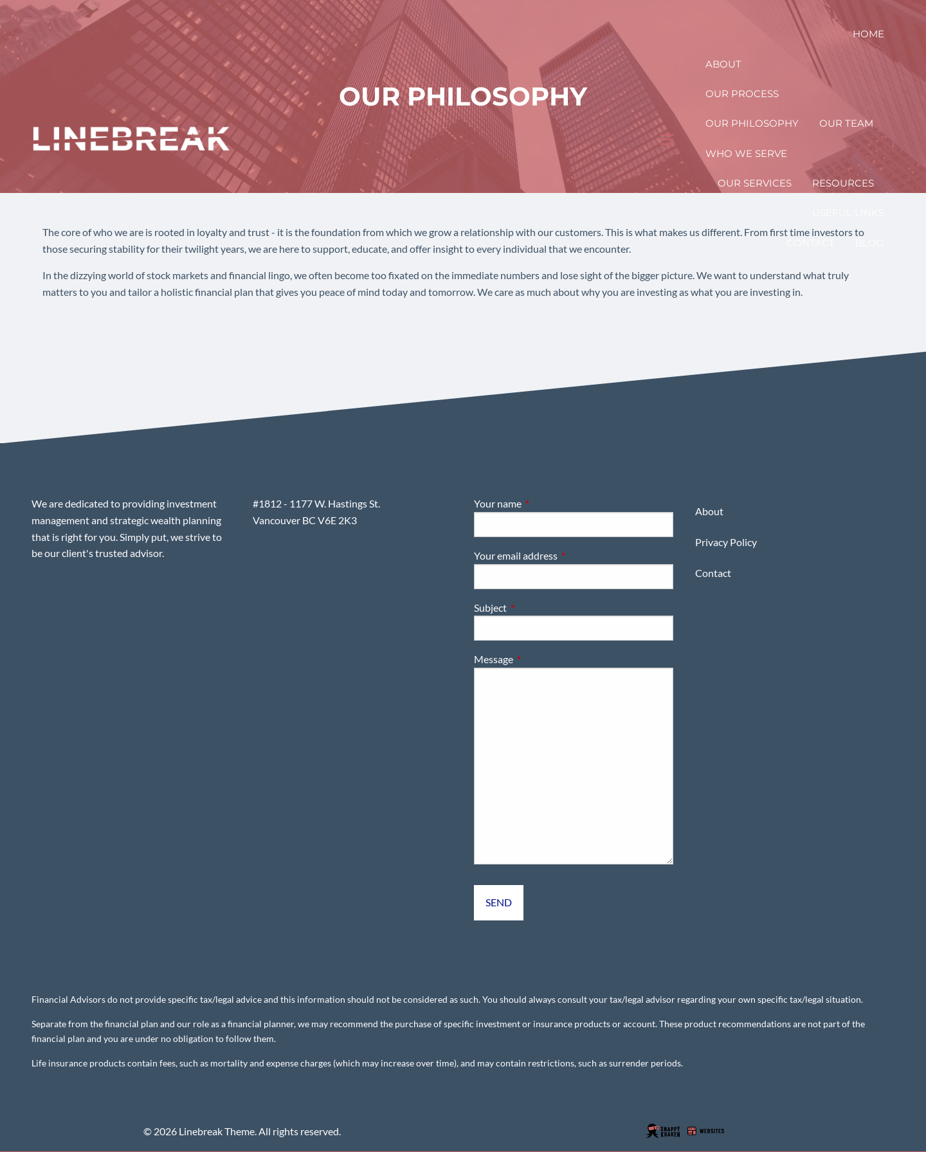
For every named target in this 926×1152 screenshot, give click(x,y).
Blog (869, 243)
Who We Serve (746, 153)
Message (540, 659)
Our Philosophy (752, 123)
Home (868, 34)
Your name (544, 503)
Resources (843, 183)
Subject (536, 607)
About (723, 64)
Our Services (755, 183)
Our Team (846, 123)
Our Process (742, 93)
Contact (810, 243)
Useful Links (848, 212)
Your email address (562, 555)
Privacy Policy (726, 542)
